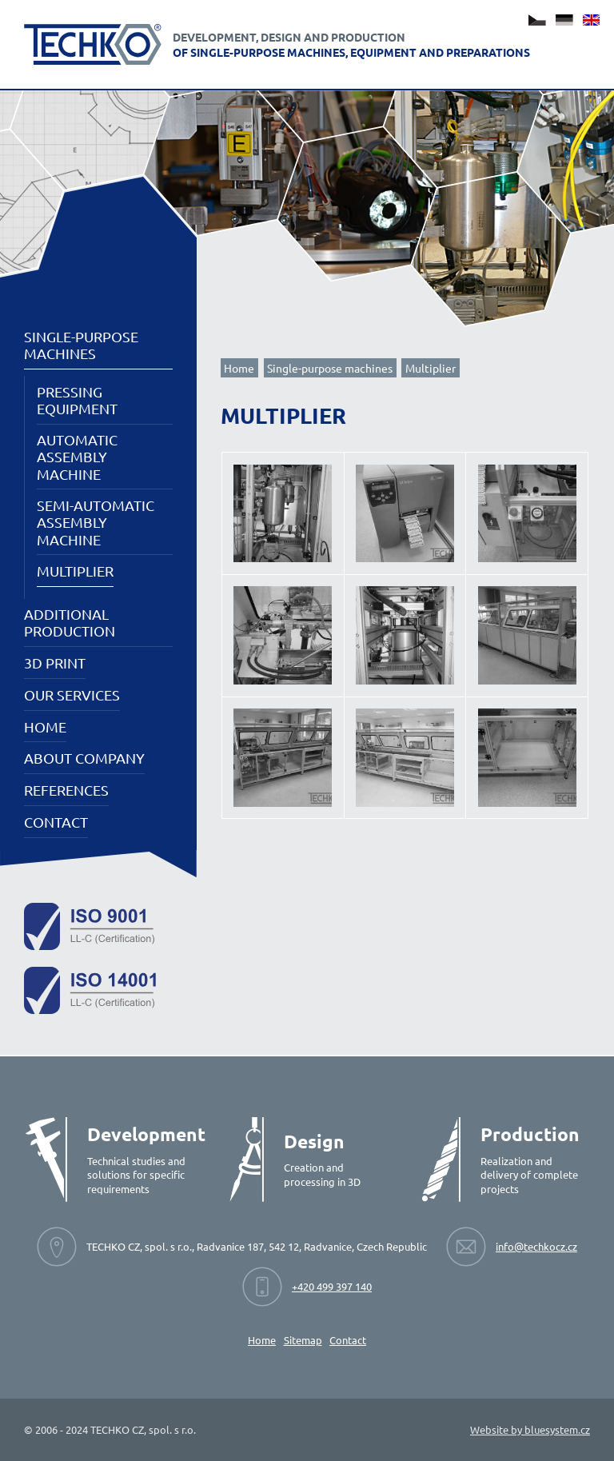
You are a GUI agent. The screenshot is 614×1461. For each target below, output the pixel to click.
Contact (56, 821)
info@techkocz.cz (536, 1246)
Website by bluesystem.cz (530, 1429)
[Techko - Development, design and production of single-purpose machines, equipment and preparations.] (92, 44)
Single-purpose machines (81, 344)
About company (84, 757)
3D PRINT (55, 662)
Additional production (69, 622)
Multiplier (75, 570)
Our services (72, 694)
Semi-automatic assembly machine (95, 522)
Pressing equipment (77, 400)
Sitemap (303, 1340)
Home (45, 726)
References (66, 789)
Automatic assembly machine (77, 456)
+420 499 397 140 (332, 1286)
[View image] (282, 514)
